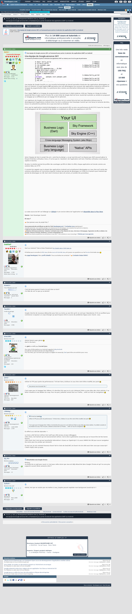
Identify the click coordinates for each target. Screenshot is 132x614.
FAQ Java (44, 255)
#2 (109, 244)
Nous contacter (88, 588)
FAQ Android (62, 10)
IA (35, 4)
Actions (15, 14)
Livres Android (72, 10)
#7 (109, 411)
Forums (28, 1)
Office (84, 4)
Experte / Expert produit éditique (39, 553)
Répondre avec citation (94, 241)
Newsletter (64, 1)
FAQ (43, 1)
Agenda (38, 14)
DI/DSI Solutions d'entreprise (19, 4)
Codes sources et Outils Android (87, 10)
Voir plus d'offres (80, 558)
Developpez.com (58, 229)
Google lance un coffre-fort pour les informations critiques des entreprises (26, 576)
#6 (109, 377)
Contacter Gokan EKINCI (80, 258)
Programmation (70, 4)
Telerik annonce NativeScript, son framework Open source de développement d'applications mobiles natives (37, 564)
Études (81, 1)
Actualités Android (25, 10)
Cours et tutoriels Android (49, 10)
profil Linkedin (46, 258)
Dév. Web (57, 4)
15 (16, 78)
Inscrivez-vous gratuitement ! (40, 12)
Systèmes (97, 4)
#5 (109, 336)
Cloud (30, 4)
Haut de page (106, 588)
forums (87, 255)
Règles (48, 14)
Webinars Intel (102, 10)
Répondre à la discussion (13, 26)
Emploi (73, 1)
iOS (73, 7)
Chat (56, 1)
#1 (109, 49)
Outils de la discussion (94, 45)
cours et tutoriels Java (58, 255)
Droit (88, 1)
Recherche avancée (125, 14)
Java (51, 4)
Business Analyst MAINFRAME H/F (40, 546)
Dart (65, 355)
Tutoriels (36, 1)
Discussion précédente (49, 525)
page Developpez (32, 258)
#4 (109, 309)
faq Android (58, 352)
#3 (109, 285)
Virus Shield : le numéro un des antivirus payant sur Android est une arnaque (27, 568)
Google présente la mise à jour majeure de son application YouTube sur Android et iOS (30, 572)
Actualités (19, 515)
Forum (8, 19)
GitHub (53, 215)
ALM (39, 4)
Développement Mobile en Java (27, 19)
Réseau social (24, 14)
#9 (109, 483)
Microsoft (45, 4)
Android (67, 7)
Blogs (49, 1)
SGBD (78, 4)
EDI (63, 4)
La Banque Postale (38, 555)
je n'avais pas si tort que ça (62, 251)
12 (16, 277)
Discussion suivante (65, 525)
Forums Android (36, 10)
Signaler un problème (33, 26)
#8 (109, 458)
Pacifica (34, 548)
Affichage (106, 45)
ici (53, 354)
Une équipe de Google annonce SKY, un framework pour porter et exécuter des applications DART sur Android (50, 30)
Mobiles (90, 4)
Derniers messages (6, 14)
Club (94, 1)
